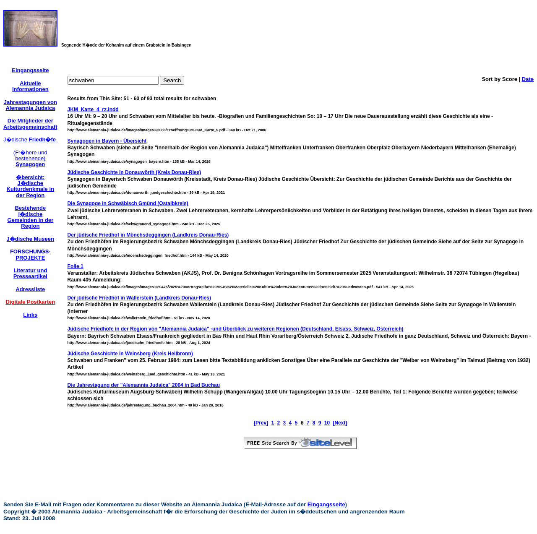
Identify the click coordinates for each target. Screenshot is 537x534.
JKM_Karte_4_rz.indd (93, 109)
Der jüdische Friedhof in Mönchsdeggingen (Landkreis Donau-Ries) (148, 235)
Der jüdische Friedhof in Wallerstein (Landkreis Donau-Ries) (139, 298)
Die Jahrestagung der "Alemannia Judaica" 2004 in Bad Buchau (144, 385)
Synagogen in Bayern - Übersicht (107, 141)
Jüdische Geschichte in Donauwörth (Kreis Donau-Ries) (134, 172)
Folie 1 (75, 266)
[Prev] (261, 423)
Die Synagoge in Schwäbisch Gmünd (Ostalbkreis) (128, 203)
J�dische (30, 139)
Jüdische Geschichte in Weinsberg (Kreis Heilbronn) (130, 354)
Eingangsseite (326, 504)
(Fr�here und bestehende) (30, 158)
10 (327, 423)
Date (528, 79)
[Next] (340, 423)
